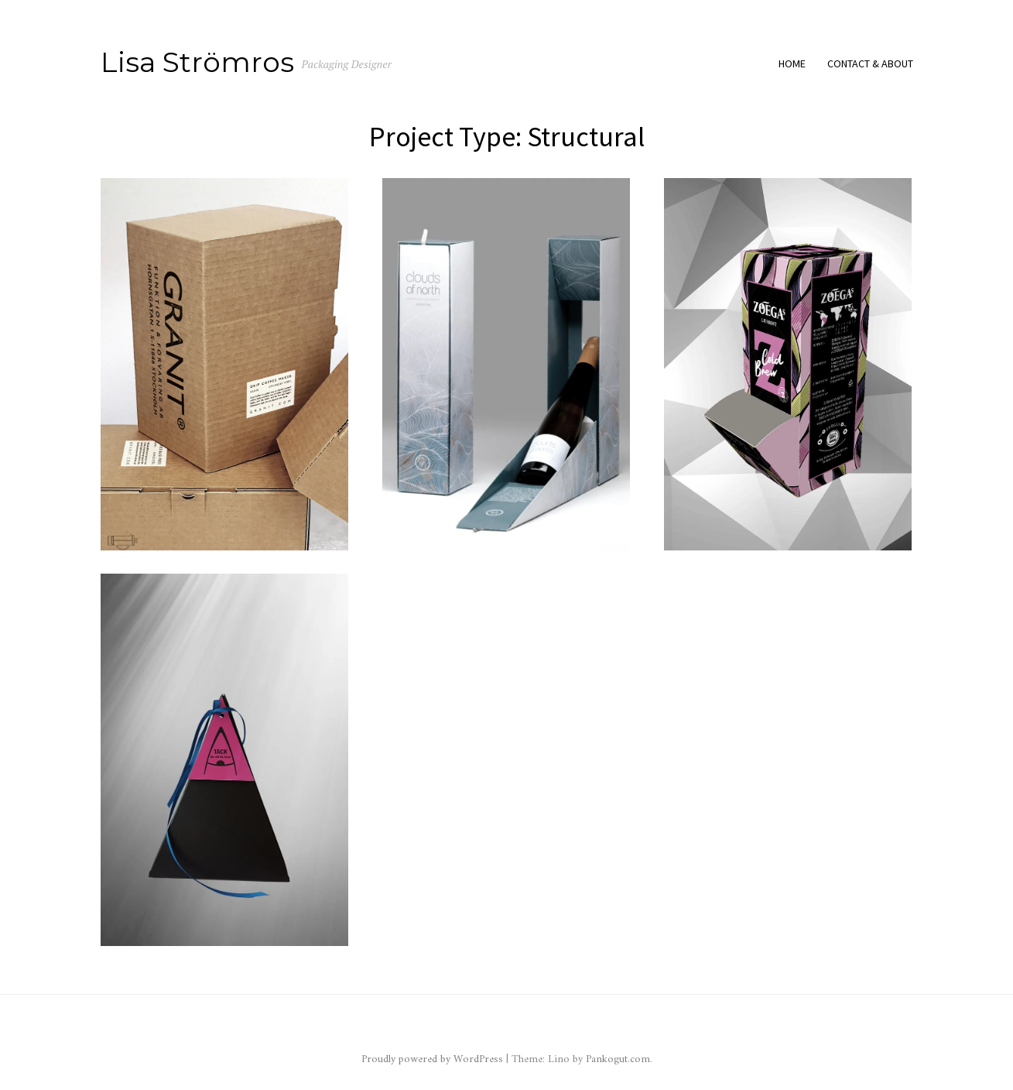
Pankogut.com (618, 1059)
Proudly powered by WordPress (433, 1059)
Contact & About (870, 63)
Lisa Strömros (197, 62)
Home (792, 63)
